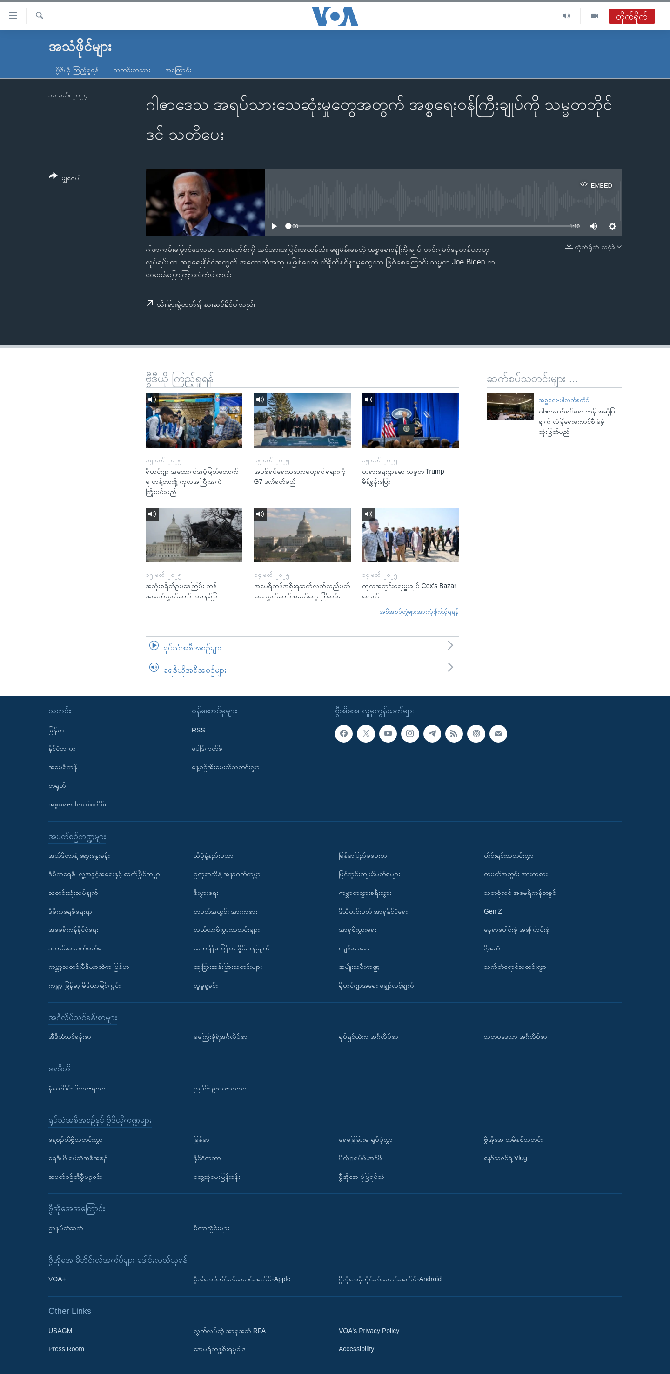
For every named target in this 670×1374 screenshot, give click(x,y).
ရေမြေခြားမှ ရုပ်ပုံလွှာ (366, 1139)
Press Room (66, 1349)
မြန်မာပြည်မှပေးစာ (363, 856)
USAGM (60, 1330)
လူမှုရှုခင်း (206, 985)
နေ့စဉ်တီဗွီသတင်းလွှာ (75, 1139)
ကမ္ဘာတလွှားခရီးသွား (365, 892)
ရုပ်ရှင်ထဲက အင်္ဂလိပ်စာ (368, 1037)
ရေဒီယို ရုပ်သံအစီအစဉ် (78, 1158)
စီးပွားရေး (206, 892)
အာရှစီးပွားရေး (357, 930)
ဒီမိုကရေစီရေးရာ (70, 911)
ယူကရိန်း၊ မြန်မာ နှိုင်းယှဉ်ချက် (232, 948)
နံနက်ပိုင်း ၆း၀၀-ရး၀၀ (77, 1088)
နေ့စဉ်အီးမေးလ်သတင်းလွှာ (226, 767)
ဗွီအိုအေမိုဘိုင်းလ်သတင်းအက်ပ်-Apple (242, 1279)
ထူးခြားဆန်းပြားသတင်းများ (228, 966)
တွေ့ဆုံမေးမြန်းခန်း (217, 1176)
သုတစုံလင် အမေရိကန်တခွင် (520, 892)
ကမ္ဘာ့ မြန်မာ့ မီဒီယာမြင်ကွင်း (84, 985)
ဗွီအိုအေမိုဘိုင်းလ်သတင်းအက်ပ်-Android (390, 1279)
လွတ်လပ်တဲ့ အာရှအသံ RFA (230, 1330)
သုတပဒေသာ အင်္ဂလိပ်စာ (515, 1037)
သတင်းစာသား (132, 70)
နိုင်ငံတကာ (62, 748)
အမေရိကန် (62, 767)
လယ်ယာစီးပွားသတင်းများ (227, 930)
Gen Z (493, 911)
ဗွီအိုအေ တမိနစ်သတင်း (513, 1139)
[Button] (64, 179)
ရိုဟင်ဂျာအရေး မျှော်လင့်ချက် (376, 985)
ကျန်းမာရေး (354, 948)
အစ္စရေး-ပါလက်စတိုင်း (565, 400)
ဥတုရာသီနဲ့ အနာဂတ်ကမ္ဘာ (227, 874)
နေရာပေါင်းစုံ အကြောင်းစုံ (516, 930)
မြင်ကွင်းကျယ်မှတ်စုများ (369, 874)
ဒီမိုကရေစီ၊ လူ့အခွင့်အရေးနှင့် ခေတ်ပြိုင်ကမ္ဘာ (104, 874)
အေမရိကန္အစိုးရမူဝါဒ (220, 1349)
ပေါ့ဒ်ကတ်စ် (207, 748)
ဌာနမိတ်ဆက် (65, 1228)
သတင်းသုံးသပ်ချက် (73, 892)
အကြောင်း (178, 70)
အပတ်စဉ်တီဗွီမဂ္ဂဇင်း (75, 1176)
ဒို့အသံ (492, 948)
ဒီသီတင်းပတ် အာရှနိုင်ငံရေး (373, 911)
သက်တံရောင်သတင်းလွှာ (515, 966)
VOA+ (57, 1279)
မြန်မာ (56, 730)
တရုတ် (57, 785)
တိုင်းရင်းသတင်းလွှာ (509, 856)
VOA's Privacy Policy (369, 1330)
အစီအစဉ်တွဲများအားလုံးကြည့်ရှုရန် (419, 611)
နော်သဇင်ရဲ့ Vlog (505, 1158)
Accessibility (356, 1349)
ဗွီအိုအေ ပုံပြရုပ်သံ (361, 1176)
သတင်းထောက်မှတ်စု (75, 948)
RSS (198, 730)
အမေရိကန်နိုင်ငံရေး (73, 930)
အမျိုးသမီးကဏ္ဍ (359, 966)
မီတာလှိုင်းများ (211, 1228)
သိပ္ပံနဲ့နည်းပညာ (214, 856)
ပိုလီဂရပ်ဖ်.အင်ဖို (360, 1158)
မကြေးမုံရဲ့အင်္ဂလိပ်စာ (221, 1037)
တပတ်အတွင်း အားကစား (225, 911)
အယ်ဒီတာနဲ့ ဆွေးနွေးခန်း (79, 856)
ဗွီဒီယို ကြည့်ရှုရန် (77, 70)
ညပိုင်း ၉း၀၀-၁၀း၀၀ (220, 1088)
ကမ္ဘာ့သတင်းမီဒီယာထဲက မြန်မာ (88, 966)
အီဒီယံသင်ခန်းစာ (69, 1037)
